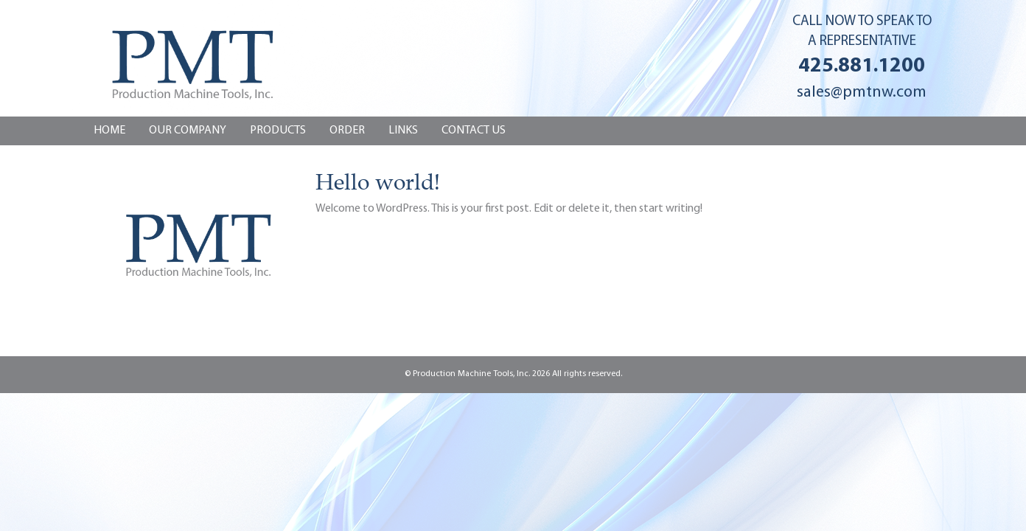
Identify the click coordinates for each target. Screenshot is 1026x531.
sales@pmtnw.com (861, 92)
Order (347, 130)
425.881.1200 (861, 66)
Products (278, 130)
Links (403, 130)
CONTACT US (474, 130)
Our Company (187, 130)
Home (109, 130)
